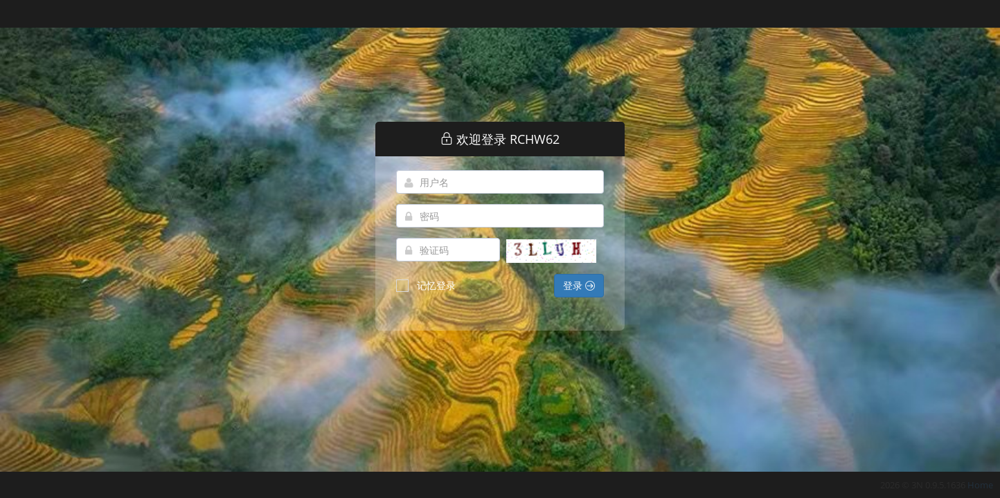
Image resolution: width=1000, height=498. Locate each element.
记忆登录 (426, 285)
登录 (579, 285)
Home (980, 485)
